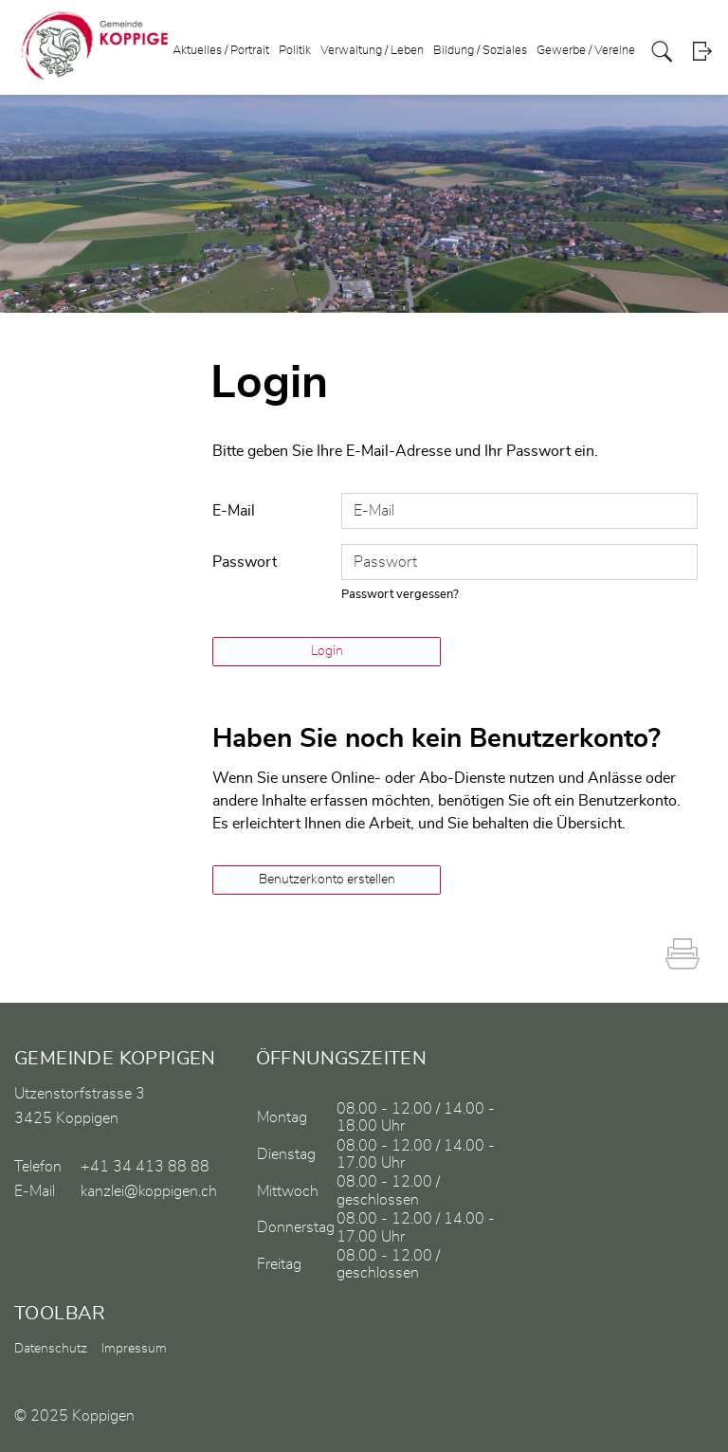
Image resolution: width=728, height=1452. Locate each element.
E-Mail (233, 510)
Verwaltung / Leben (372, 51)
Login (702, 51)
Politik (295, 51)
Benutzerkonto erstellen (327, 879)
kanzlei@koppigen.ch (149, 1191)
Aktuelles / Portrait (221, 51)
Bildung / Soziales (480, 51)
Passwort (244, 562)
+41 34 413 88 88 (145, 1166)
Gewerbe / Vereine (586, 51)
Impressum (134, 1348)
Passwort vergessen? (400, 595)
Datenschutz (50, 1348)
